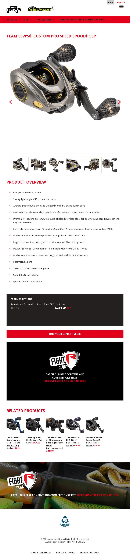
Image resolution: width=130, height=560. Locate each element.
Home (110, 2)
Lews (27, 19)
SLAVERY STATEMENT (90, 552)
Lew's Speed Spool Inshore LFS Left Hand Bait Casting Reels (14, 442)
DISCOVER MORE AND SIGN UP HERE (65, 381)
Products (12, 19)
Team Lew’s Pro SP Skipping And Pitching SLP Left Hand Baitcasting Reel (54, 442)
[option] (65, 85)
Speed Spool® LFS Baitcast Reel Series (34, 440)
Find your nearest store (65, 334)
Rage (9, 7)
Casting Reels (44, 19)
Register (121, 2)
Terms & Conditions (40, 552)
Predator (33, 7)
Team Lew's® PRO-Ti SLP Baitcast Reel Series (72, 441)
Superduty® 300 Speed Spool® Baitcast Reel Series (94, 441)
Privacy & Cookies (65, 552)
